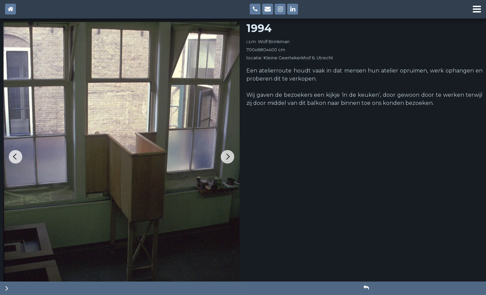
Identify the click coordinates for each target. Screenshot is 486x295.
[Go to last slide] (15, 157)
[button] (366, 288)
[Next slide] (227, 157)
